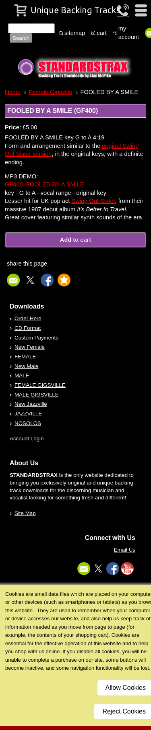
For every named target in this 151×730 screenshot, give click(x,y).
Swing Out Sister (93, 201)
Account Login (26, 439)
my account (128, 32)
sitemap (74, 33)
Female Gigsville (50, 92)
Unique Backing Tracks (75, 10)
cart (101, 33)
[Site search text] (31, 28)
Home (13, 92)
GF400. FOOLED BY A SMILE (44, 184)
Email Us (124, 550)
